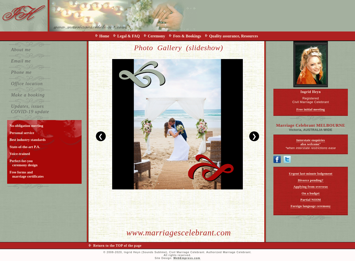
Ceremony (157, 36)
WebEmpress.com (186, 258)
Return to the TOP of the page (117, 245)
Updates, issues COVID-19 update (30, 109)
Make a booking (28, 94)
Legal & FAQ (129, 36)
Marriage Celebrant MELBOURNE (310, 125)
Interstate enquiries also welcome (310, 142)
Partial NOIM (311, 199)
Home (105, 36)
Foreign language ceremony (311, 206)
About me (21, 49)
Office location (27, 83)
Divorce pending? (310, 180)
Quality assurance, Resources (233, 36)
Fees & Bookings (188, 36)
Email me (21, 60)
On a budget (311, 193)
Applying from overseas (310, 186)
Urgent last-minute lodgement (310, 173)
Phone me (21, 72)
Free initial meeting (310, 109)
